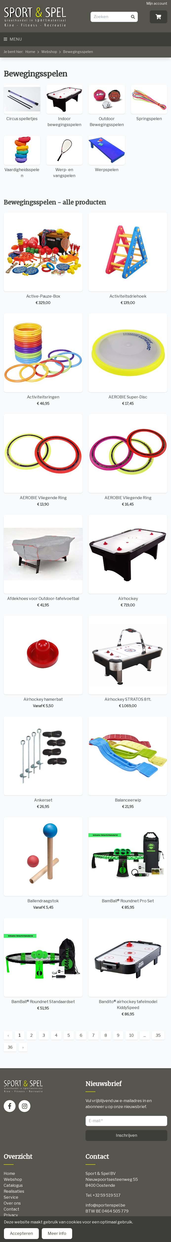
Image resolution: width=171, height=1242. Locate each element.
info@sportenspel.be (105, 1205)
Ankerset (43, 762)
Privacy (11, 1215)
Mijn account (156, 3)
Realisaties (14, 1191)
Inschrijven (126, 1135)
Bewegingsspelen (78, 52)
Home (30, 52)
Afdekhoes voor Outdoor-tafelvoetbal (43, 561)
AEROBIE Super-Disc (127, 359)
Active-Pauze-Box (43, 258)
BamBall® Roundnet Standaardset (43, 964)
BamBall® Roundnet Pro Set (127, 863)
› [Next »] (22, 1047)
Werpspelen (106, 154)
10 (131, 1035)
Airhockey (127, 561)
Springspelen (149, 103)
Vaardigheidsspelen (22, 157)
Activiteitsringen (43, 359)
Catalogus (13, 1185)
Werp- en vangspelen (64, 157)
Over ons (12, 1203)
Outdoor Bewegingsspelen (106, 106)
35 (158, 1035)
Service (11, 1197)
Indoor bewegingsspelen (64, 106)
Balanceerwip (127, 762)
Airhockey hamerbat (43, 662)
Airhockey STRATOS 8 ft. (127, 662)
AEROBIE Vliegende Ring (43, 460)
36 (10, 1047)
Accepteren (21, 1233)
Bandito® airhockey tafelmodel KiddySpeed (127, 967)
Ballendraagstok (43, 863)
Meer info (57, 1233)
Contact (11, 1209)
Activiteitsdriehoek (127, 258)
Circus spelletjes (22, 103)
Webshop (49, 52)
